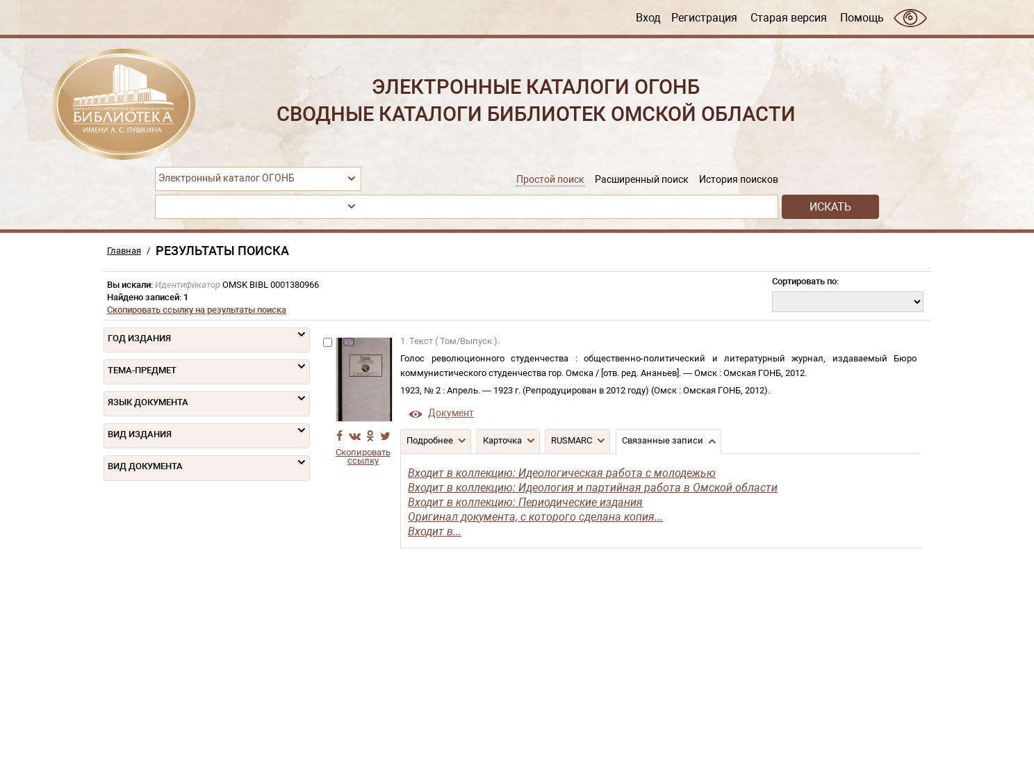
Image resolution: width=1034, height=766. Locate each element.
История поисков (738, 180)
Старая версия (788, 17)
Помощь (862, 17)
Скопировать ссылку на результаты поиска (196, 309)
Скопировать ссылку (363, 456)
